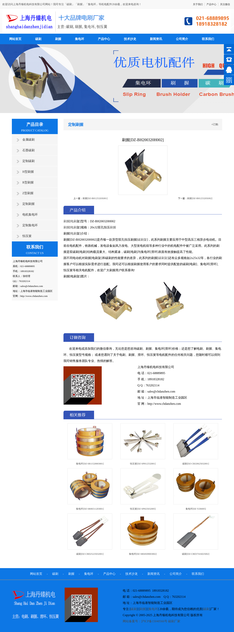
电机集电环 (30, 214)
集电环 (79, 39)
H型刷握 (28, 171)
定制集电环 (30, 225)
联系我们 (208, 39)
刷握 (58, 39)
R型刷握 (28, 182)
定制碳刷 (28, 161)
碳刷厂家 (174, 621)
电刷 (74, 221)
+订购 (214, 124)
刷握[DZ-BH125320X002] (199, 198)
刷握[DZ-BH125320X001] (95, 198)
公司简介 (182, 39)
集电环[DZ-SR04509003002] (143, 554)
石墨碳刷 (28, 150)
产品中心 (211, 4)
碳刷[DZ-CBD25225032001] (90, 554)
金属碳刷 (28, 139)
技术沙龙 (130, 39)
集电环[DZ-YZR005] (196, 508)
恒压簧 (27, 236)
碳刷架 (142, 239)
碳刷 (38, 39)
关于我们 (198, 4)
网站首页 (15, 39)
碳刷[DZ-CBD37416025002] (195, 554)
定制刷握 (28, 203)
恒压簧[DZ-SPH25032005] (143, 508)
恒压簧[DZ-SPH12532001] (143, 463)
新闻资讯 (156, 39)
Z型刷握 (27, 193)
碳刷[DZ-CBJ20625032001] (195, 463)
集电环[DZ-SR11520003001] (90, 463)
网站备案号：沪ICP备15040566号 (145, 621)
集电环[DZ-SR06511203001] (90, 508)
